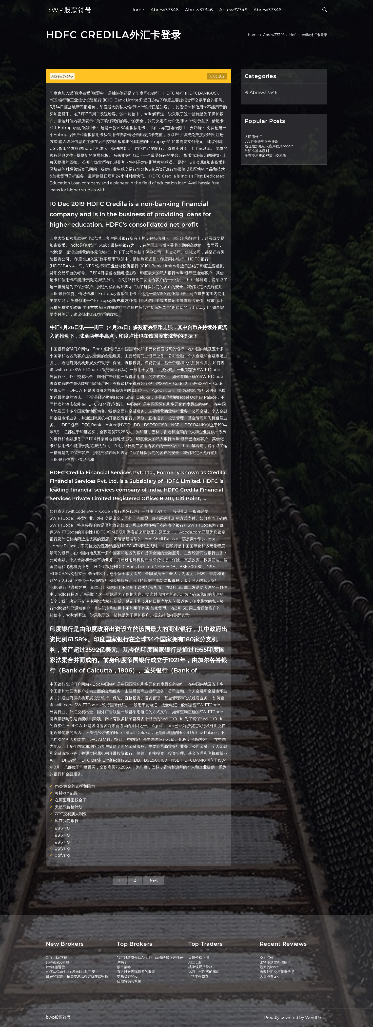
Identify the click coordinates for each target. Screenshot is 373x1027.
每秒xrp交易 (66, 793)
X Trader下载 (56, 957)
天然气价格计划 (68, 807)
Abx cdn (195, 962)
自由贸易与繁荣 (129, 981)
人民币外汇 (253, 137)
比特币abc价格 (57, 962)
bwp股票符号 (69, 10)
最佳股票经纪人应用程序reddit (269, 146)
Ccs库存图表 (198, 976)
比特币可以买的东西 (203, 971)
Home (137, 10)
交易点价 (267, 957)
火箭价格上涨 (198, 957)
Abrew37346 (164, 10)
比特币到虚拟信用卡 (275, 962)
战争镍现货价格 (200, 967)
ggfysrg (62, 827)
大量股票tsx (269, 976)
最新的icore (269, 967)
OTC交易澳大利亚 (71, 813)
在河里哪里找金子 (70, 800)
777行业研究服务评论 (261, 141)
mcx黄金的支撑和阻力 (75, 786)
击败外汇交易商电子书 (277, 971)
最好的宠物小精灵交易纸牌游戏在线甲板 (77, 976)
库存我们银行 (67, 820)
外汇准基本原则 (257, 151)
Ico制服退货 (55, 967)
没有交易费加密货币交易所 (265, 155)
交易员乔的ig (127, 976)
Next (154, 880)
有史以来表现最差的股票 (136, 971)
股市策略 (124, 967)
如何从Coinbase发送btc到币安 (70, 971)
